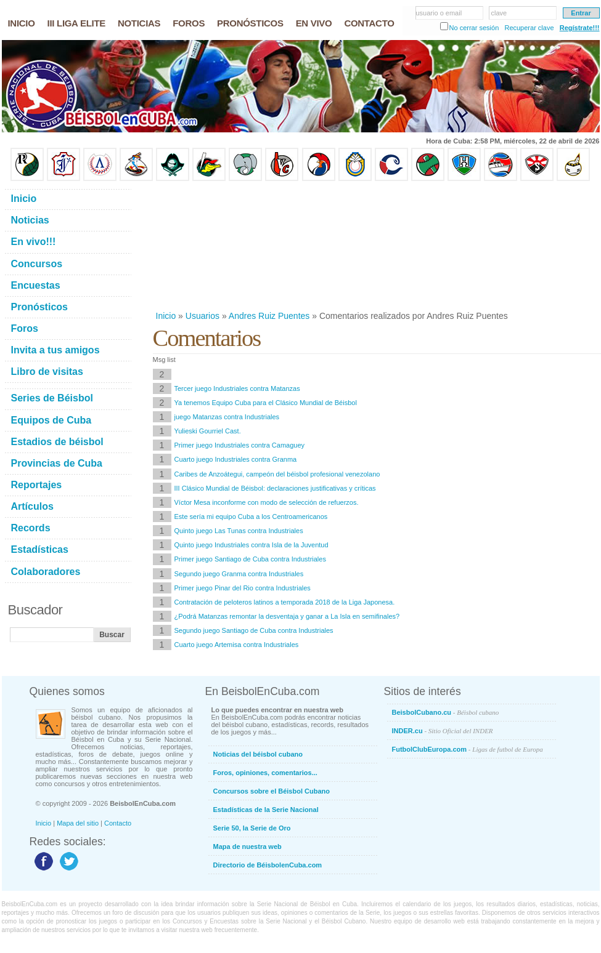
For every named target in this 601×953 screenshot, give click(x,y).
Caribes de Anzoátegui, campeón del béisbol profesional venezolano (277, 474)
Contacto (117, 823)
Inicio (166, 316)
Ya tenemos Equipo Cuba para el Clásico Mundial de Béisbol (265, 402)
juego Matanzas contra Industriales (227, 416)
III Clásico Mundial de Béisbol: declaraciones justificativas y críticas (275, 488)
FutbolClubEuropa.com (467, 749)
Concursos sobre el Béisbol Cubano (271, 791)
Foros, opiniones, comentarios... (265, 772)
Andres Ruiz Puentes (269, 316)
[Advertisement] (217, 245)
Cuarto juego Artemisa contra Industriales (236, 644)
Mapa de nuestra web (247, 846)
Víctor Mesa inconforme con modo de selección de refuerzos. (266, 502)
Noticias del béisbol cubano (258, 754)
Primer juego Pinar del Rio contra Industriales (242, 588)
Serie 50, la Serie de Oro (252, 828)
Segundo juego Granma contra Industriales (239, 573)
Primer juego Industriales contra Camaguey (239, 445)
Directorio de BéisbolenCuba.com (267, 865)
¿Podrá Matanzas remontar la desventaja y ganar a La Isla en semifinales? (287, 616)
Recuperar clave (529, 27)
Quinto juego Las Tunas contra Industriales (238, 530)
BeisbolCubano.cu (445, 712)
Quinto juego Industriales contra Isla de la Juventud (251, 545)
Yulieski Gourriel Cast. (207, 431)
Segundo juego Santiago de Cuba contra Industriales (253, 630)
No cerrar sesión (474, 27)
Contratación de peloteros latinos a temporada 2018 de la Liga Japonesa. (284, 602)
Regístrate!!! (580, 27)
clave (499, 13)
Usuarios (202, 316)
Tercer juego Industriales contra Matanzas (237, 388)
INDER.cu (442, 730)
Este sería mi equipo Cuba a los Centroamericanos (251, 516)
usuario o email (439, 13)
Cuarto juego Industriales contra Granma (235, 459)
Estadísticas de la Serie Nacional (266, 809)
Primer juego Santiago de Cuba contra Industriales (250, 559)
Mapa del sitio (78, 823)
